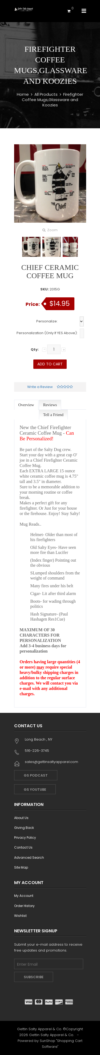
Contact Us (23, 847)
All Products (46, 94)
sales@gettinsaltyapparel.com (51, 761)
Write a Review (40, 386)
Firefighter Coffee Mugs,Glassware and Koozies (52, 99)
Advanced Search (29, 857)
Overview (26, 405)
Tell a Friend (53, 415)
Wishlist (20, 915)
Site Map (21, 867)
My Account (23, 895)
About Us (21, 818)
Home (23, 94)
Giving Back (24, 827)
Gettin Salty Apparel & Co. (51, 1034)
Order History (24, 906)
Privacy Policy (25, 837)
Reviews (50, 405)
